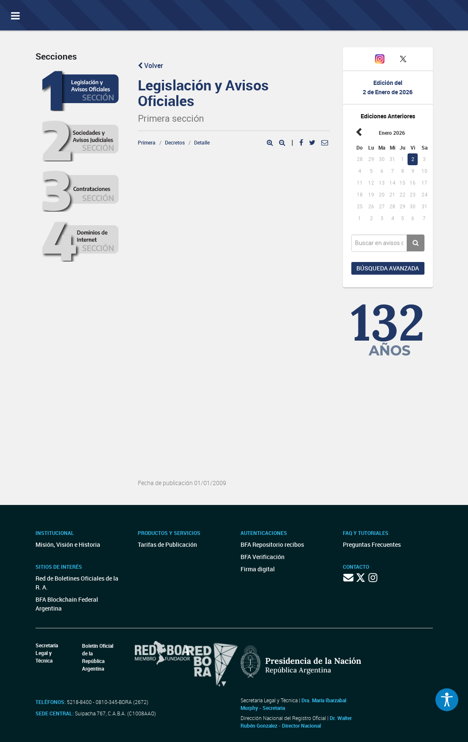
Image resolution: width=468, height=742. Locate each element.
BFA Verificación (263, 557)
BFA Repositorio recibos (272, 544)
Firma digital (258, 569)
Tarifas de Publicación (167, 544)
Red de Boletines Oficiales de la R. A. (77, 582)
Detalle (202, 142)
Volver (150, 65)
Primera (147, 142)
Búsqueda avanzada (387, 268)
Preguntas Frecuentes (372, 544)
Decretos (175, 142)
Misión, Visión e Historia (68, 544)
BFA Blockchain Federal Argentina (67, 603)
